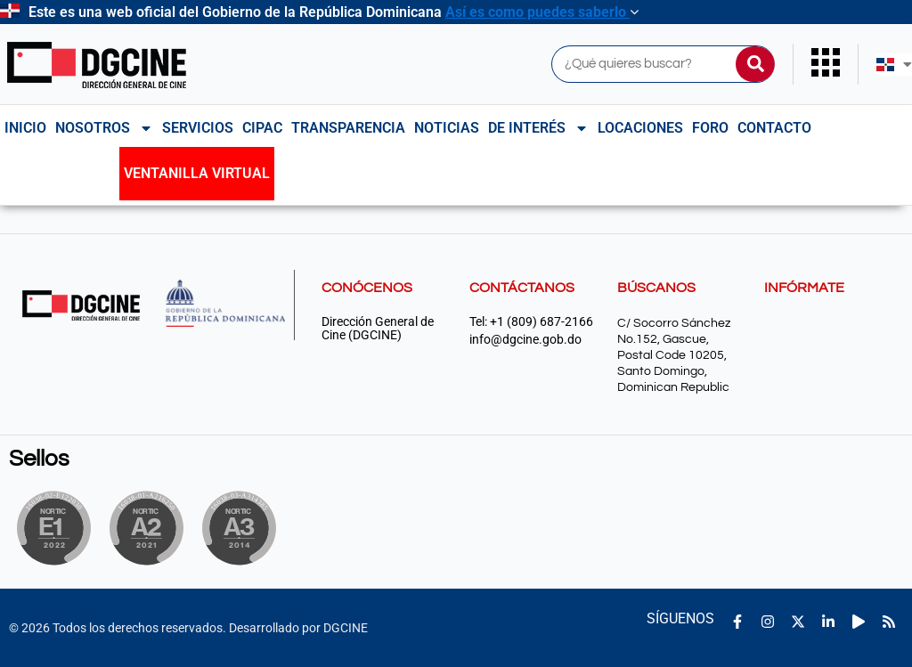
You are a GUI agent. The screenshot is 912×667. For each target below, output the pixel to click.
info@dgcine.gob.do (525, 339)
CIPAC (262, 127)
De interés (538, 128)
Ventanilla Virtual (197, 173)
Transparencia (348, 127)
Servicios (197, 127)
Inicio (25, 127)
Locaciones (640, 127)
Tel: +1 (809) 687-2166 (531, 322)
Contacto (774, 127)
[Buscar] (755, 64)
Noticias (446, 127)
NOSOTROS (104, 128)
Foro (710, 127)
